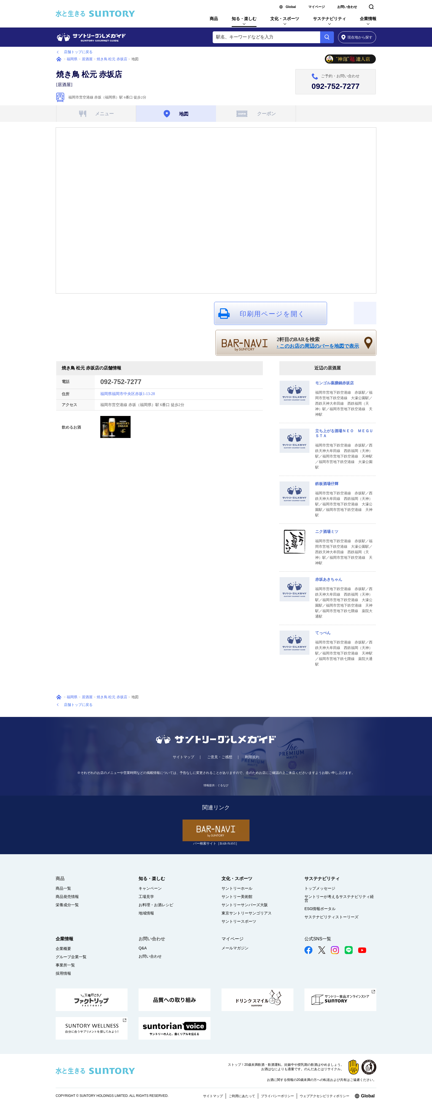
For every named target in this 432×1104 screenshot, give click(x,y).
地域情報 (146, 913)
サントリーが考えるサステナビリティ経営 (339, 898)
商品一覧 (63, 888)
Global (291, 7)
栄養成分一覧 (67, 905)
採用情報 (63, 973)
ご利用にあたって (242, 1096)
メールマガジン (235, 948)
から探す (356, 37)
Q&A (143, 948)
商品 (214, 18)
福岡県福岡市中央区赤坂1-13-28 (127, 394)
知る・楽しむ (244, 18)
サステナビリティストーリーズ (331, 917)
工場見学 (146, 896)
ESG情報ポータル (320, 908)
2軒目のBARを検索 (318, 343)
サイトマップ (183, 757)
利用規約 (252, 757)
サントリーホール (237, 888)
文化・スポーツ (284, 18)
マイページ (316, 7)
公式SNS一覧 (317, 938)
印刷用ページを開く (272, 313)
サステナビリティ (329, 18)
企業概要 (63, 948)
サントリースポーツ (239, 921)
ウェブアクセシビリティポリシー (324, 1096)
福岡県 (72, 59)
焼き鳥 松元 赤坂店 (112, 59)
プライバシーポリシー (277, 1096)
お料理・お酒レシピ (156, 905)
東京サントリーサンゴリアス (247, 913)
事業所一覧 (65, 965)
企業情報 (368, 18)
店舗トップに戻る (78, 52)
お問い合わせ (347, 7)
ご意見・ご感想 (219, 757)
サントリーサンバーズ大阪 (245, 905)
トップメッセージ (319, 888)
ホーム (58, 59)
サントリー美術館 (237, 896)
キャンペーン (150, 888)
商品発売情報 (67, 896)
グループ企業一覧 (71, 957)
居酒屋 (87, 59)
